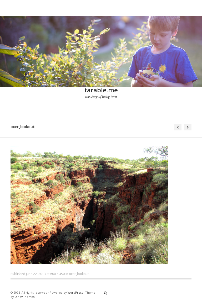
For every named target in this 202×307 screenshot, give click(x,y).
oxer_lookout (79, 274)
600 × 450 (57, 274)
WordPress (75, 292)
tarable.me (101, 90)
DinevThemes (24, 297)
